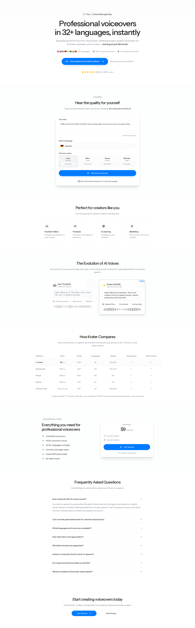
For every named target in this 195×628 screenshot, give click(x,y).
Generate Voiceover (97, 173)
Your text (62, 119)
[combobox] (97, 146)
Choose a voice (65, 153)
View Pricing (111, 613)
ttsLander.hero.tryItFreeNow (85, 61)
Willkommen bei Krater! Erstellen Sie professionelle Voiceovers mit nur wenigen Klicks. (97, 128)
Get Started (127, 447)
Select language (65, 141)
